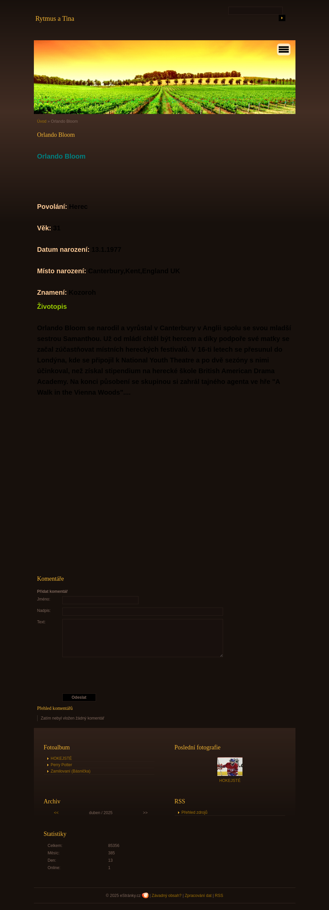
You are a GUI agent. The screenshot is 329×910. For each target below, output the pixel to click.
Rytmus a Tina (55, 18)
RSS (219, 895)
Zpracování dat (198, 895)
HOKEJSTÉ (61, 758)
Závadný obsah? (166, 895)
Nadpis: (44, 610)
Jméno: (43, 599)
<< (56, 812)
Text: (41, 622)
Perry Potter (61, 764)
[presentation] (165, 675)
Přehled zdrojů (194, 812)
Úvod (42, 121)
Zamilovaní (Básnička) (71, 771)
